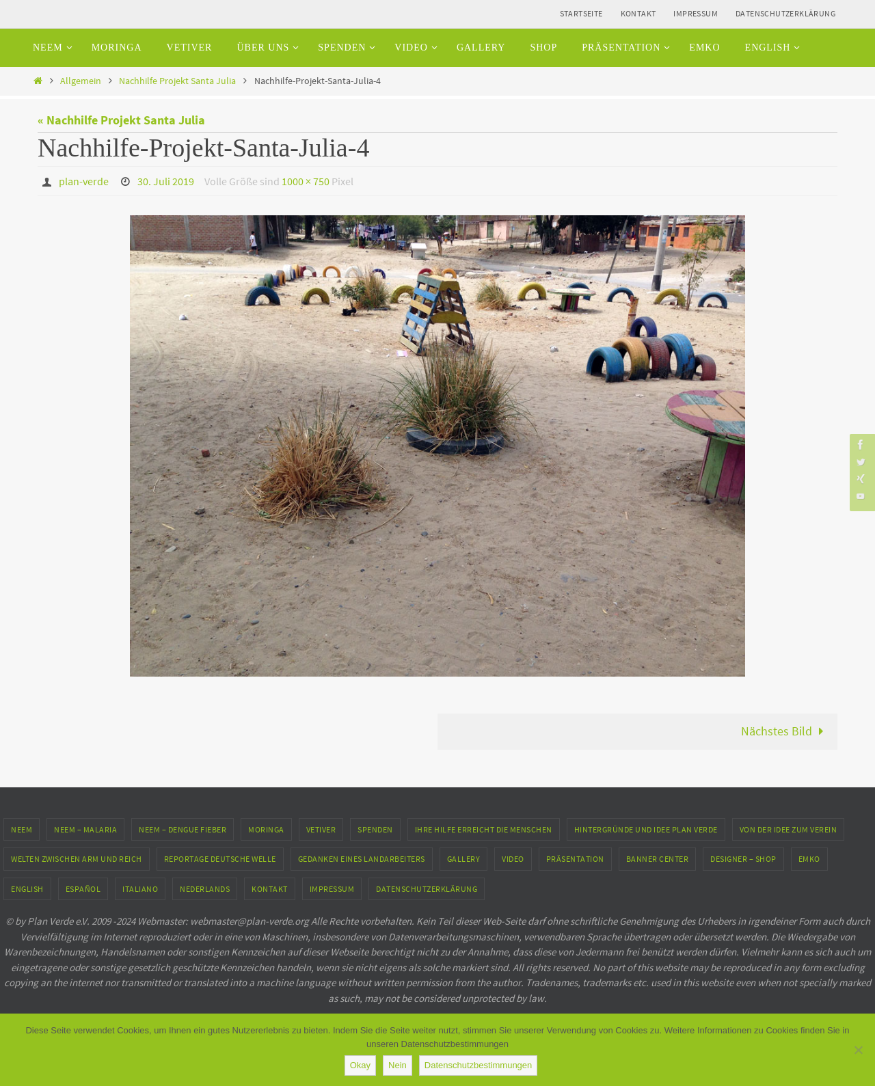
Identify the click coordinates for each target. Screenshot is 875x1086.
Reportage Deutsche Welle (220, 859)
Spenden (375, 829)
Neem (21, 829)
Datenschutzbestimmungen (479, 1065)
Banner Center (657, 859)
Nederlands (205, 889)
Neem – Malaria (85, 829)
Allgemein (80, 80)
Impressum (695, 13)
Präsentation (575, 859)
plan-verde (84, 181)
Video (513, 859)
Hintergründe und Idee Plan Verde (646, 829)
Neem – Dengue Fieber (182, 829)
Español (83, 889)
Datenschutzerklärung (785, 13)
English (27, 889)
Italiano (140, 889)
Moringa (266, 829)
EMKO (809, 859)
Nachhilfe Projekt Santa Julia (177, 80)
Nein (397, 1065)
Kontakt (638, 13)
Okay (360, 1065)
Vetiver (321, 829)
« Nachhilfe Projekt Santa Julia (121, 120)
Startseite (581, 13)
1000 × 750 (305, 181)
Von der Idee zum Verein (788, 829)
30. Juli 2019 (165, 181)
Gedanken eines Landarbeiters (361, 859)
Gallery (464, 859)
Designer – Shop (743, 859)
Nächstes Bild (785, 731)
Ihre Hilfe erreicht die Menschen (483, 829)
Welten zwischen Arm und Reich (76, 859)
